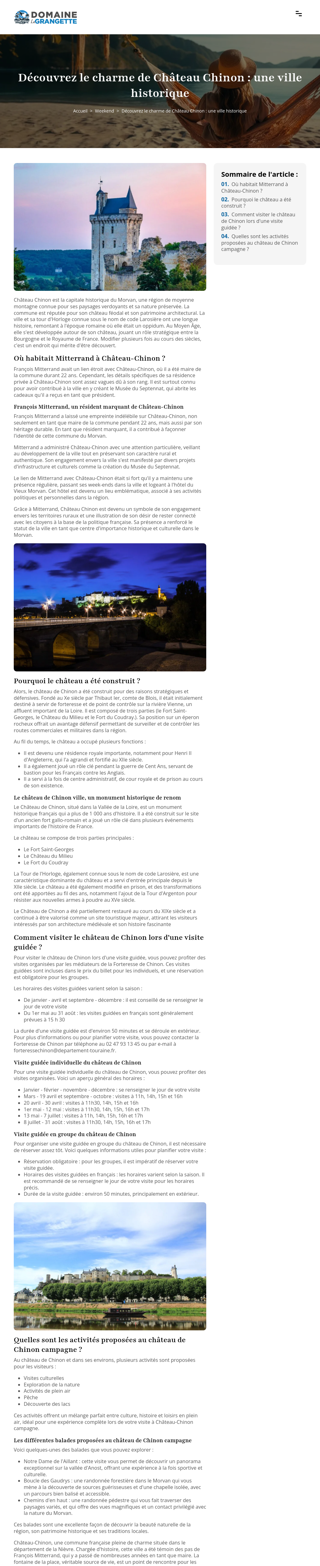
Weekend (104, 111)
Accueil (80, 111)
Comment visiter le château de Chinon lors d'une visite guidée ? (258, 221)
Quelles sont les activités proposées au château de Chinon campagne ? (259, 243)
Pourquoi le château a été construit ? (256, 202)
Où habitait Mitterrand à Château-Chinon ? (254, 187)
